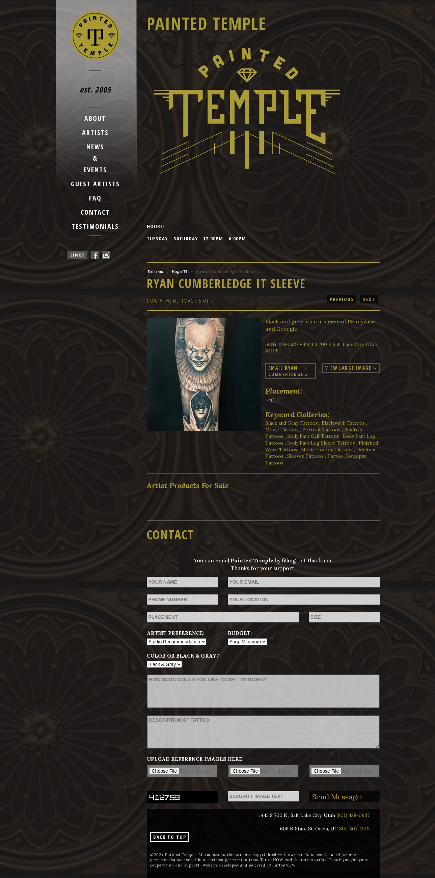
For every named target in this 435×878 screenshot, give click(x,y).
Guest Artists (95, 183)
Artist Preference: (176, 633)
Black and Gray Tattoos (291, 423)
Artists (95, 132)
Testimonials (95, 226)
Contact (95, 212)
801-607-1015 (354, 829)
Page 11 (179, 271)
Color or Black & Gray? (183, 656)
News (95, 146)
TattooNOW (284, 865)
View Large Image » (351, 368)
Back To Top (169, 837)
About (95, 118)
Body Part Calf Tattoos (313, 436)
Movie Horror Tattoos (327, 450)
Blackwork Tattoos (343, 423)
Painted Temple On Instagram (106, 255)
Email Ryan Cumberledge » (288, 371)
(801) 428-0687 (353, 815)
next (368, 299)
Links (77, 255)
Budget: (240, 633)
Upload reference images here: (195, 759)
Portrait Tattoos (321, 430)
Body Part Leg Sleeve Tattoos (321, 443)
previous (342, 299)
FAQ (95, 198)
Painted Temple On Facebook (95, 255)
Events (95, 169)
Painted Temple (206, 23)
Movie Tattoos (282, 430)
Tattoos (155, 271)
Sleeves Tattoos (305, 456)
